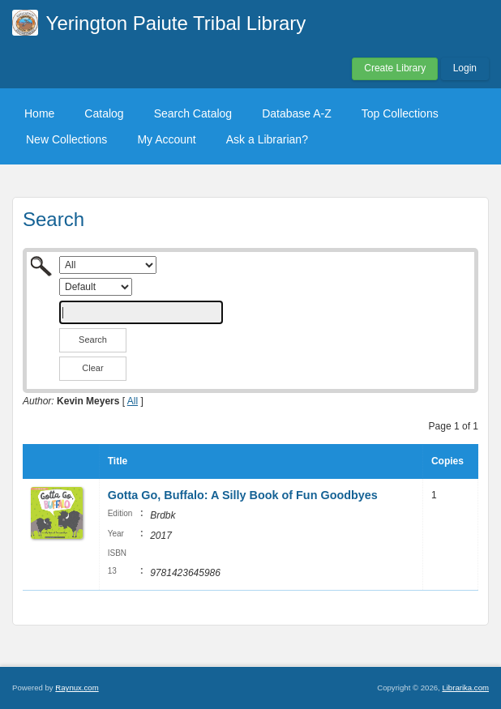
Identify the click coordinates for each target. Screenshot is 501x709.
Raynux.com (76, 687)
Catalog (103, 113)
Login (465, 68)
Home (39, 113)
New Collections (66, 139)
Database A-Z (297, 113)
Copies (447, 461)
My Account (166, 139)
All (132, 401)
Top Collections (400, 113)
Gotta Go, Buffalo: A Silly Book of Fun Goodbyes (243, 495)
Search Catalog (193, 113)
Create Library (395, 68)
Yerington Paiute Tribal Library (176, 23)
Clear (92, 368)
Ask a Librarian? (267, 139)
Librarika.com (465, 687)
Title (117, 461)
